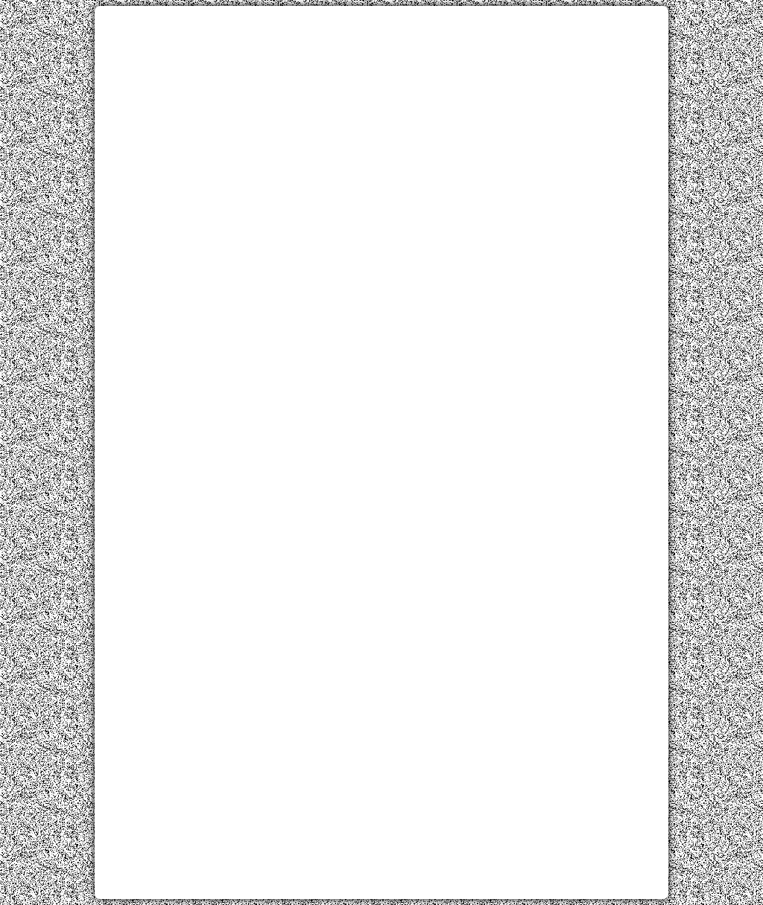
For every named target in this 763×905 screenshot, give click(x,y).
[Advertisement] (381, 121)
